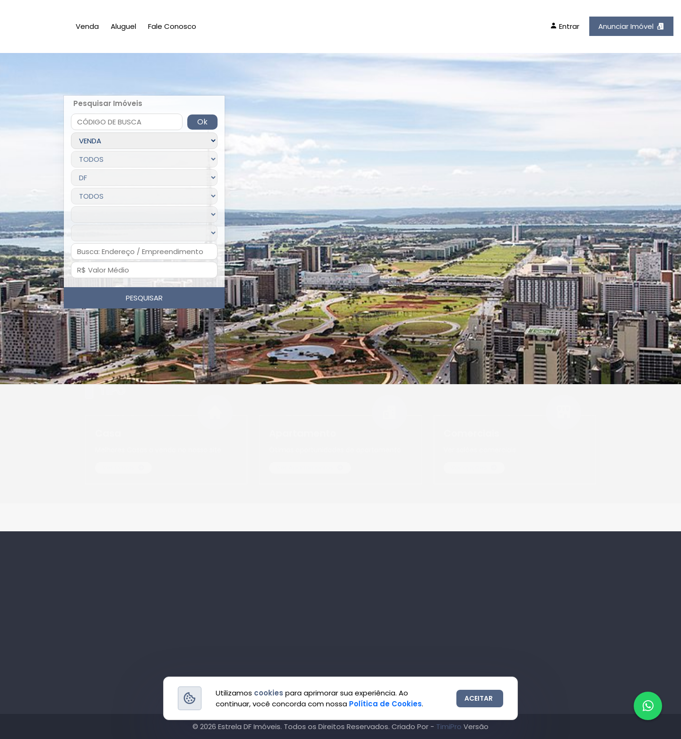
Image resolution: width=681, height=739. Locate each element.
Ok (202, 121)
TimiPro (449, 726)
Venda (87, 26)
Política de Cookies (385, 704)
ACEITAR (478, 698)
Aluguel (123, 26)
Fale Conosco (172, 26)
